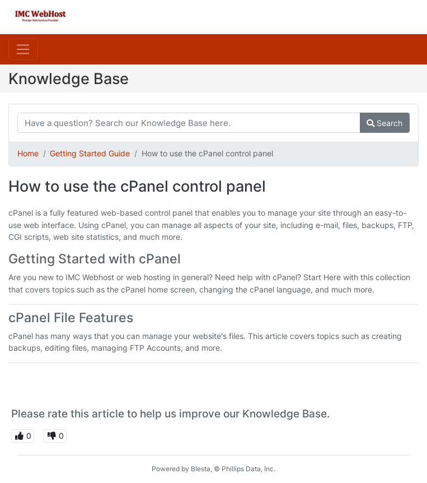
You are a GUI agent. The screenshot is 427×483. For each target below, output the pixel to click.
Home (28, 153)
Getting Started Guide (90, 153)
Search (384, 123)
